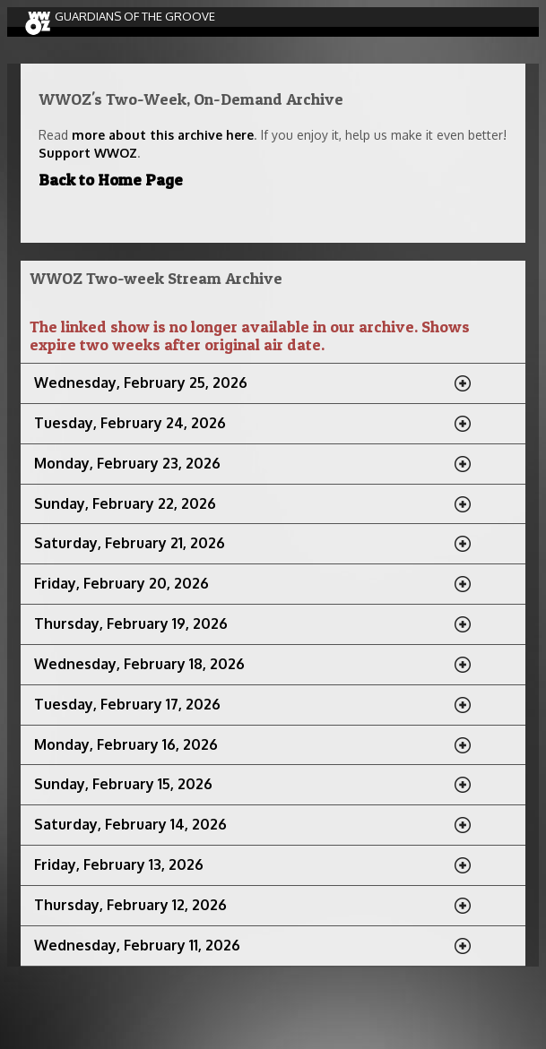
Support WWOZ (88, 152)
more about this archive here (163, 134)
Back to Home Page (111, 179)
